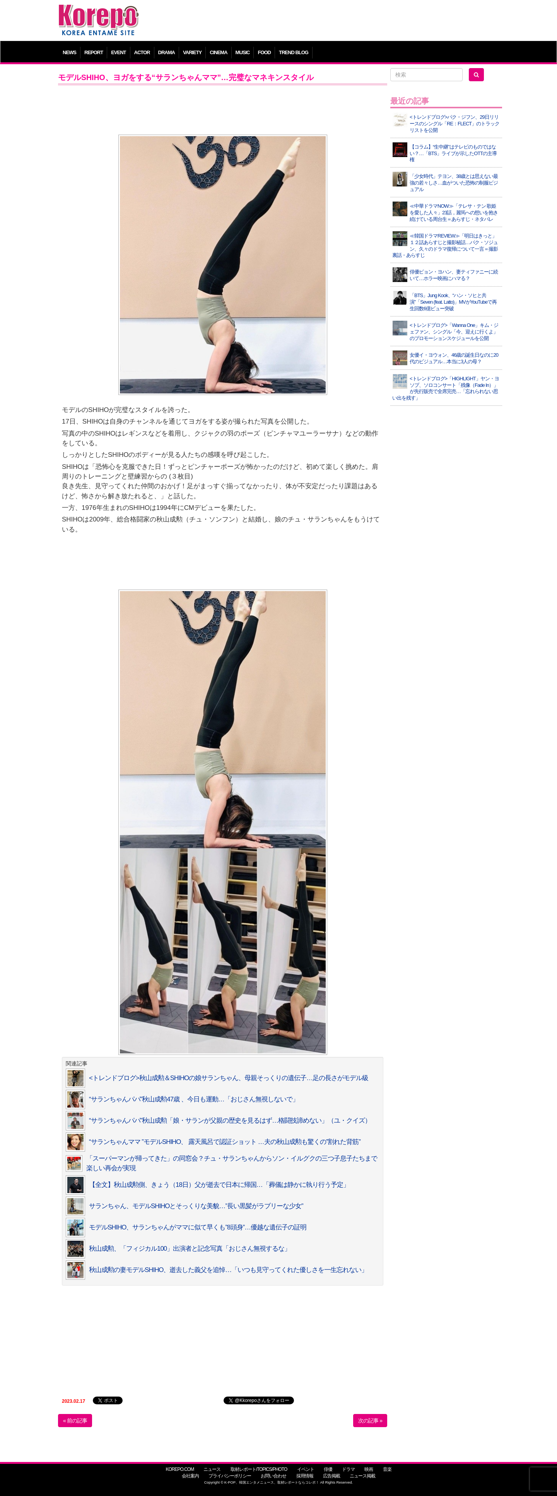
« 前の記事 (75, 1420)
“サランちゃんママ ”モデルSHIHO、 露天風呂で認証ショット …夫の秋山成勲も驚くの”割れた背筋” (225, 1142)
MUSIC (243, 52)
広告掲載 (331, 1476)
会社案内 (190, 1476)
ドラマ (348, 1469)
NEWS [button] (69, 52)
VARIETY (192, 52)
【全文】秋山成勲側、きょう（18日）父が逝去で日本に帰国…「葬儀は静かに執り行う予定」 (219, 1184)
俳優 (328, 1469)
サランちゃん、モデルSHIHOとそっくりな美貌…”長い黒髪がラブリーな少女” (196, 1206)
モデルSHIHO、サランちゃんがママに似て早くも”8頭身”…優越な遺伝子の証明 (197, 1227)
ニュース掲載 (362, 1476)
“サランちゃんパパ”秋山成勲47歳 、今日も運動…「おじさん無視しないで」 (194, 1099)
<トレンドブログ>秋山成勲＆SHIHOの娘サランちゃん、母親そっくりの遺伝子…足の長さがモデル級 (228, 1078)
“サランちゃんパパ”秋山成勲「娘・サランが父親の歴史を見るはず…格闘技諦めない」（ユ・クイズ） (230, 1120)
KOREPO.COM (180, 1469)
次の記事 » (370, 1420)
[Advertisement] (334, 21)
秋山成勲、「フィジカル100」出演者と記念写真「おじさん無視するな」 (189, 1248)
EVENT (118, 52)
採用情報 (304, 1476)
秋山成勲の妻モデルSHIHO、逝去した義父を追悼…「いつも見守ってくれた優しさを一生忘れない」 (228, 1270)
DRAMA (166, 52)
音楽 (387, 1469)
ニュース (211, 1469)
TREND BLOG (293, 52)
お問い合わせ (273, 1476)
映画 (368, 1469)
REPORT (93, 52)
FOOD (264, 52)
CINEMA (218, 52)
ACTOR (142, 52)
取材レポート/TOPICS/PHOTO (259, 1469)
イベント (305, 1469)
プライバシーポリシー (229, 1476)
